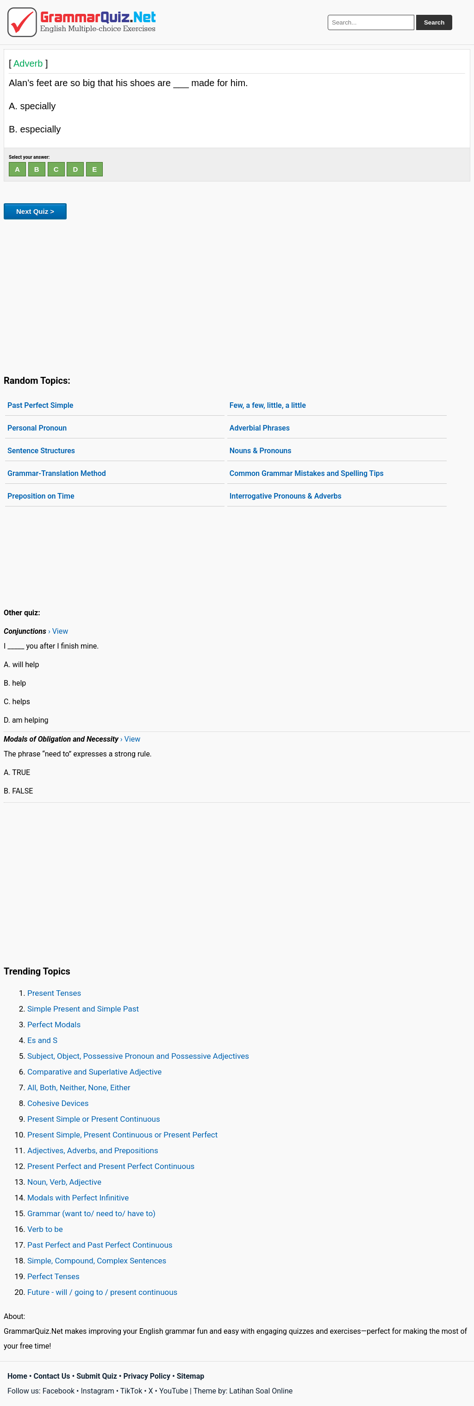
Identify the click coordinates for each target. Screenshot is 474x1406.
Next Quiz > (35, 211)
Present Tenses (54, 993)
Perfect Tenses (53, 1276)
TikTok (131, 1391)
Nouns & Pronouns (261, 450)
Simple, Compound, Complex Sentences (96, 1260)
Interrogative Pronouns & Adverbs (286, 496)
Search (434, 22)
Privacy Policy (147, 1376)
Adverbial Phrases (260, 428)
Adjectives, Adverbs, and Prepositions (92, 1150)
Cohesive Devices (58, 1103)
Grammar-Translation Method (56, 473)
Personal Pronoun (37, 428)
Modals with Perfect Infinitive (78, 1197)
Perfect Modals (54, 1024)
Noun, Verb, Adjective (64, 1182)
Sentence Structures (41, 450)
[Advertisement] (237, 295)
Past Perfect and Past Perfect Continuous (100, 1245)
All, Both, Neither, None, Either (79, 1087)
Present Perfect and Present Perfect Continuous (110, 1166)
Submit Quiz (96, 1376)
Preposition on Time (41, 496)
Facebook (59, 1391)
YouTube (173, 1391)
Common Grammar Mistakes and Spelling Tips (307, 473)
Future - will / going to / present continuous (102, 1292)
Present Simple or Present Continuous (93, 1119)
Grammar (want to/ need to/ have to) (91, 1213)
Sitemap (191, 1376)
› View (58, 631)
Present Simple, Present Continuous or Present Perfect (122, 1134)
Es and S (42, 1040)
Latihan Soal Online (261, 1391)
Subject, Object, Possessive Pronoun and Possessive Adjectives (138, 1056)
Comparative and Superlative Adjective (94, 1071)
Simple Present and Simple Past (83, 1008)
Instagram (97, 1391)
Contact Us (52, 1376)
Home (17, 1376)
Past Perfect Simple (40, 405)
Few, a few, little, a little (268, 405)
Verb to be (45, 1229)
